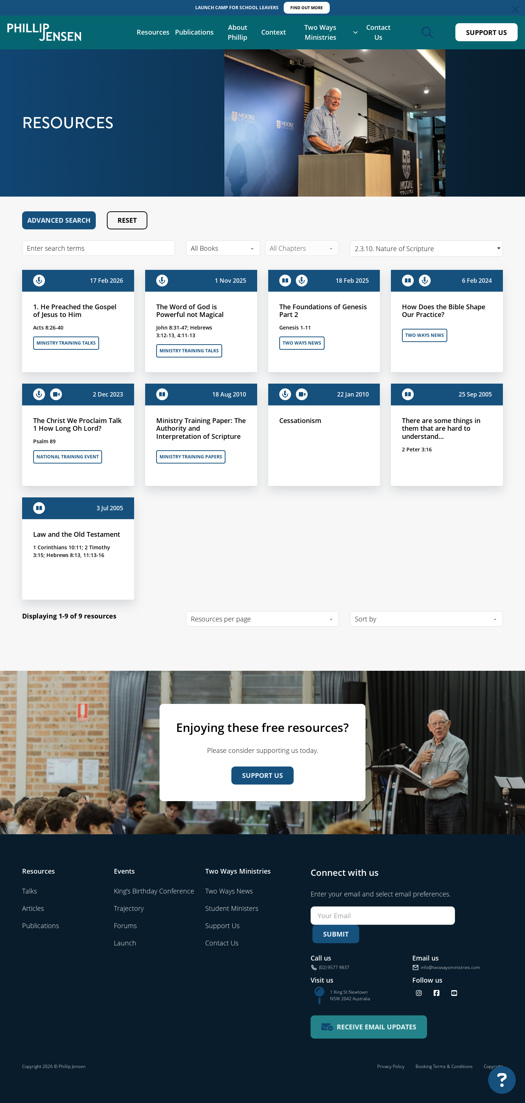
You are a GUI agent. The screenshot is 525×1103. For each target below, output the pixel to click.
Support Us (486, 32)
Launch (125, 942)
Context (273, 32)
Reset (127, 220)
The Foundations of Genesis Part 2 (323, 310)
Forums (125, 925)
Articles (33, 908)
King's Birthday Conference (154, 891)
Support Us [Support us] (262, 775)
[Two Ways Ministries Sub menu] (355, 32)
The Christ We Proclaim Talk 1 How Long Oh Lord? (77, 424)
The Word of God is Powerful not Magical (190, 310)
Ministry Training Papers (191, 457)
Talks (29, 891)
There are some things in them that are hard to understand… (441, 428)
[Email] (383, 915)
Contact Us (378, 32)
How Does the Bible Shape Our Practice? (443, 310)
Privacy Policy (391, 1066)
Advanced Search (59, 220)
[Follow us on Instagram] (419, 993)
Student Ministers (231, 908)
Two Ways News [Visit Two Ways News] (229, 891)
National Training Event (67, 457)
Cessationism (300, 420)
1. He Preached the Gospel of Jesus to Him (74, 310)
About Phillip (237, 32)
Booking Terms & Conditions (444, 1066)
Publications (194, 32)
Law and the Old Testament (76, 534)
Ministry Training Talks (66, 343)
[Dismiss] (515, 9)
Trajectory (129, 908)
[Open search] (427, 32)
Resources (153, 32)
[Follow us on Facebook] (436, 993)
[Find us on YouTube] (454, 993)
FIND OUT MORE (306, 7)
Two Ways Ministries (320, 32)
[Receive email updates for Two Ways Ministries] (369, 1027)
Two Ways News (302, 343)
